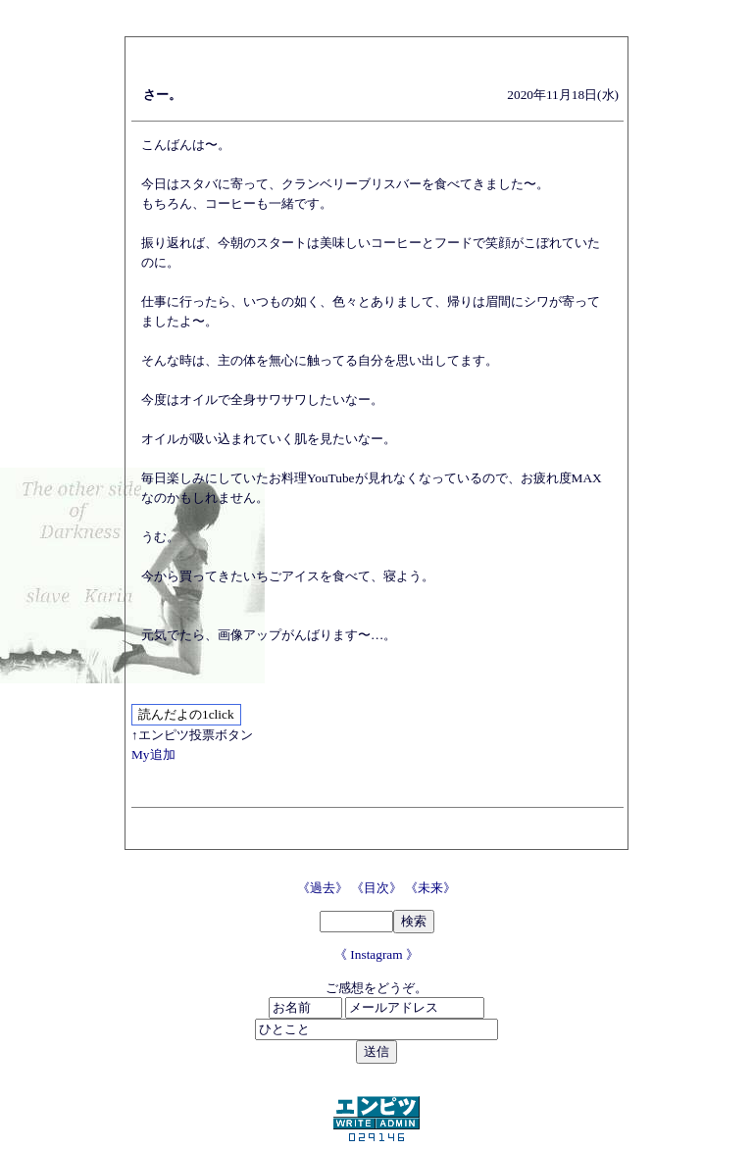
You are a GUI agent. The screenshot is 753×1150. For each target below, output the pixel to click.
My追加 (153, 754)
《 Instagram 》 (376, 954)
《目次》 (378, 887)
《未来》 (430, 887)
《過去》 (324, 887)
